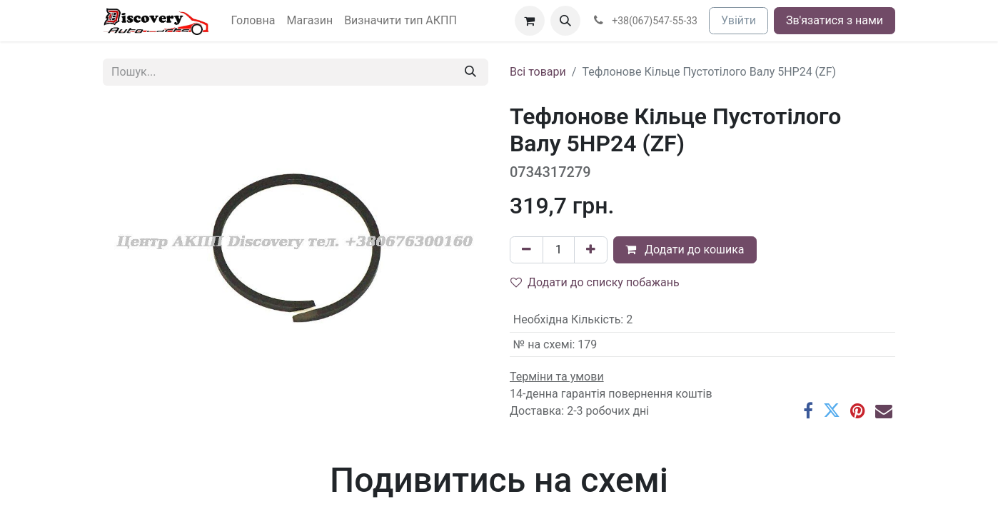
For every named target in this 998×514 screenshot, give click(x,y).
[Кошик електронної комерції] (530, 21)
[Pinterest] (857, 410)
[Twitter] (831, 410)
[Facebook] (808, 410)
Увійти (738, 20)
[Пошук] (470, 72)
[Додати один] (591, 249)
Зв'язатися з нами (834, 20)
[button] (565, 21)
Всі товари (538, 72)
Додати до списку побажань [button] (595, 282)
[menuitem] (253, 20)
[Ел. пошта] (883, 410)
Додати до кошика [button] (685, 249)
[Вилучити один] (526, 249)
